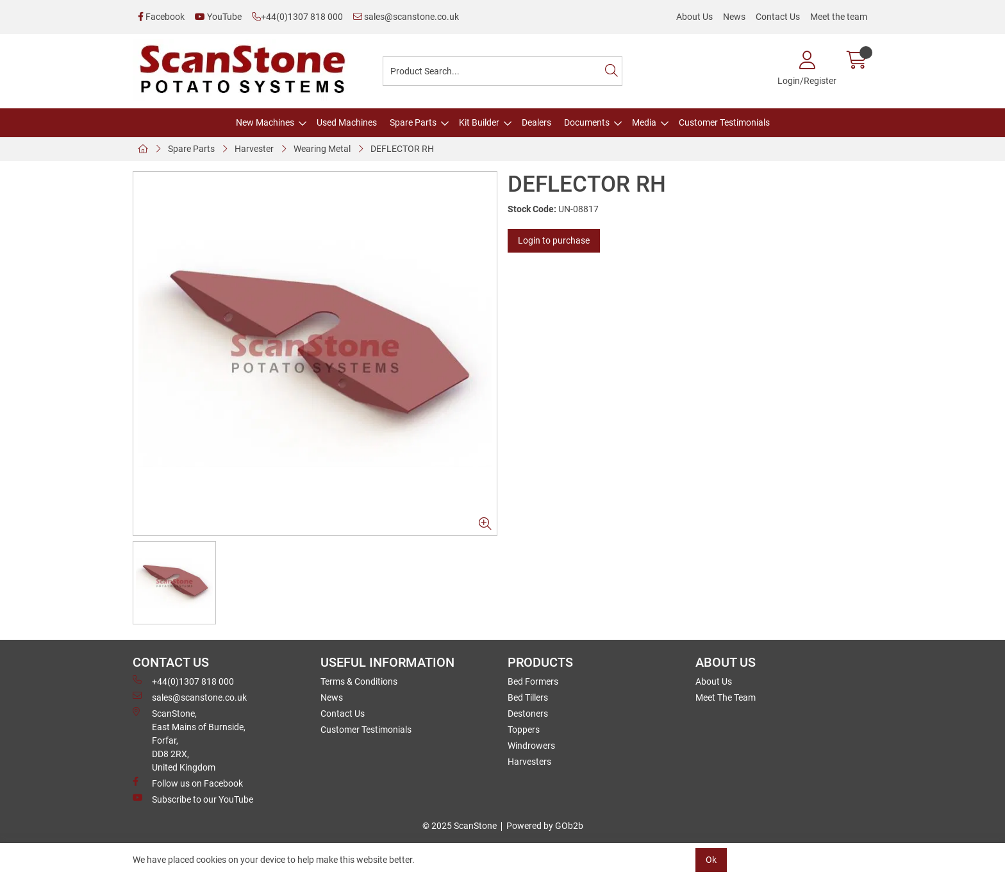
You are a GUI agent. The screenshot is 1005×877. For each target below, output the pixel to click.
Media (644, 122)
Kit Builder (479, 122)
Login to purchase (554, 240)
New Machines (265, 122)
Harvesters (529, 761)
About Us (694, 17)
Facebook (161, 17)
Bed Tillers (528, 697)
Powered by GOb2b (544, 826)
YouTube (218, 17)
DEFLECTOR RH (402, 149)
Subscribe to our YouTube (193, 799)
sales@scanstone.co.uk (406, 17)
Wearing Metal (322, 149)
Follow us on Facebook (188, 783)
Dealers (536, 122)
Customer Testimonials (724, 122)
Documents (587, 122)
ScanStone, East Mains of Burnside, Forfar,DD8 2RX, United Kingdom (189, 740)
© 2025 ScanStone (459, 826)
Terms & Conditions (358, 681)
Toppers (524, 729)
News (734, 17)
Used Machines (347, 122)
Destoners (528, 713)
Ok (711, 860)
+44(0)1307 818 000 (297, 17)
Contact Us (778, 17)
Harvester (254, 149)
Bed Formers (533, 681)
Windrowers (531, 745)
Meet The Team (725, 697)
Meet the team (838, 17)
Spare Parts (413, 122)
